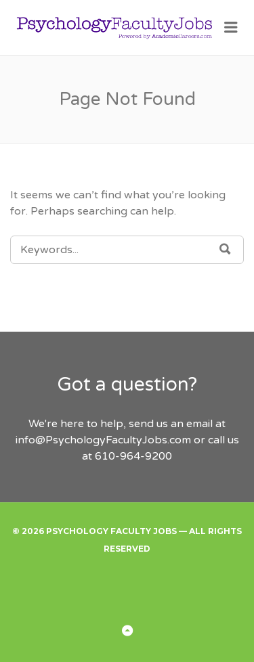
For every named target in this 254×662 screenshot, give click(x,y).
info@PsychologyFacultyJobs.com (103, 440)
